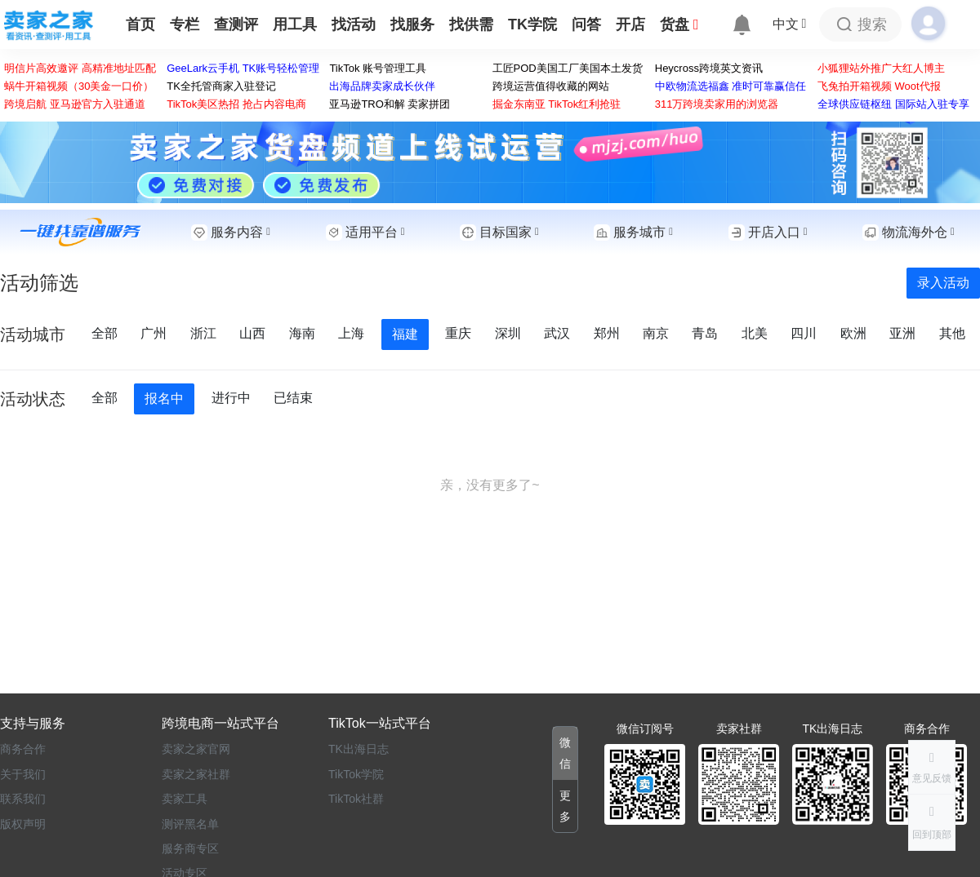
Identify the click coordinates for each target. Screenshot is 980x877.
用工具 (295, 24)
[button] (932, 822)
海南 (303, 333)
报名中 (164, 398)
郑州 (608, 333)
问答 (586, 24)
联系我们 (23, 798)
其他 (952, 333)
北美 (756, 333)
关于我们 (23, 774)
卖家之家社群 (196, 774)
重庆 (458, 333)
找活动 (354, 24)
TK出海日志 (358, 748)
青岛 (706, 333)
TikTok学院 (356, 774)
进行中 (230, 398)
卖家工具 (184, 798)
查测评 (236, 24)
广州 (155, 333)
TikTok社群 (356, 798)
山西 (254, 333)
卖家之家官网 (196, 748)
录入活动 (943, 283)
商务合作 (23, 748)
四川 (805, 333)
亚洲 (904, 333)
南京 (657, 333)
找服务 (412, 24)
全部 (106, 333)
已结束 (293, 398)
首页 (140, 24)
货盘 (679, 24)
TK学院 (532, 24)
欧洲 (855, 333)
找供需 (471, 24)
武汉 (558, 333)
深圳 (509, 333)
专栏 (184, 24)
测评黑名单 (190, 823)
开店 (630, 24)
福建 (405, 334)
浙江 (205, 333)
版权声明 (23, 823)
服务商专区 (190, 848)
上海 (353, 333)
